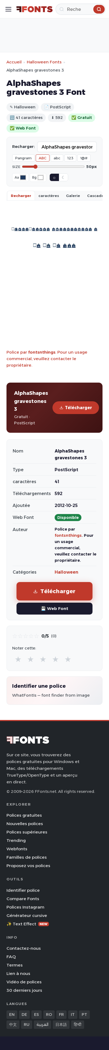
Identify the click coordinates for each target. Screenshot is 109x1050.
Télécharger (76, 407)
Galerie (73, 195)
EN (12, 1014)
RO (49, 1014)
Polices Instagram (25, 907)
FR (61, 1014)
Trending (16, 840)
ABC (43, 158)
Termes (14, 965)
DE (24, 1014)
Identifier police (23, 890)
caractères (48, 195)
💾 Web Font (54, 608)
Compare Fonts (22, 898)
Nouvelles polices (24, 823)
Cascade (95, 195)
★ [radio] (18, 659)
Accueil (14, 61)
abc (57, 158)
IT (73, 1014)
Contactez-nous (23, 948)
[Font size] (53, 166)
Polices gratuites (24, 815)
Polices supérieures (26, 832)
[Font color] (23, 177)
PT (84, 1014)
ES (36, 1014)
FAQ (11, 956)
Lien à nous (18, 973)
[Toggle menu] (8, 9)
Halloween (66, 572)
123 (70, 158)
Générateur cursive (26, 915)
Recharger (21, 195)
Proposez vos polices (28, 865)
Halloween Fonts (44, 61)
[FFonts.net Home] (34, 9)
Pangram (23, 158)
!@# (84, 158)
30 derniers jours (24, 990)
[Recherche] (80, 9)
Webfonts (16, 848)
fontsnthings (41, 352)
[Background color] (40, 177)
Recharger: (23, 146)
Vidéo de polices (24, 981)
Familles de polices (26, 857)
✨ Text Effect (27, 923)
